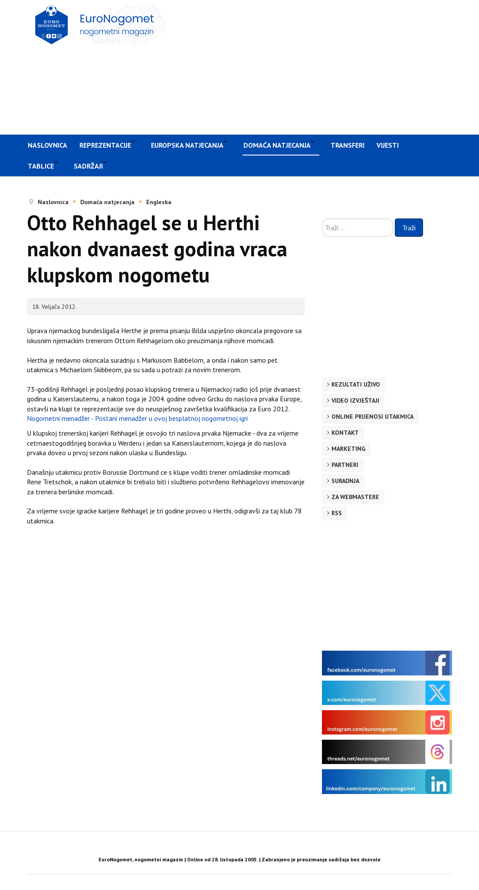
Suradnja (345, 481)
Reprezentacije (105, 145)
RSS (336, 513)
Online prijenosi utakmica (372, 416)
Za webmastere (355, 497)
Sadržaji (88, 166)
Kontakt (345, 433)
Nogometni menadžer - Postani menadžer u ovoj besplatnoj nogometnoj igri (137, 418)
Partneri (344, 465)
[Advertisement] (326, 66)
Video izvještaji (355, 400)
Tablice (41, 166)
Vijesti (388, 145)
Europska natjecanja (187, 145)
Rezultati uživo (355, 384)
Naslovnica (47, 145)
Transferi (347, 145)
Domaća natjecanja (277, 145)
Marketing (348, 449)
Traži (409, 227)
